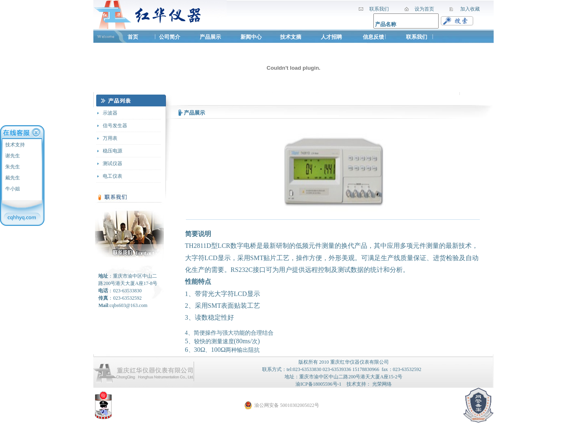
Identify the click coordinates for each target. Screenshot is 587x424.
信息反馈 (373, 37)
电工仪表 (112, 176)
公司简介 (169, 37)
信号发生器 (115, 125)
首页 (133, 37)
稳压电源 (112, 151)
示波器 (110, 113)
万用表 (110, 138)
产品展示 (210, 37)
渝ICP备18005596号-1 (319, 384)
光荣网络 (382, 384)
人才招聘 (331, 37)
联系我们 (416, 37)
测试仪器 (112, 163)
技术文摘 (291, 37)
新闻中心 (251, 37)
